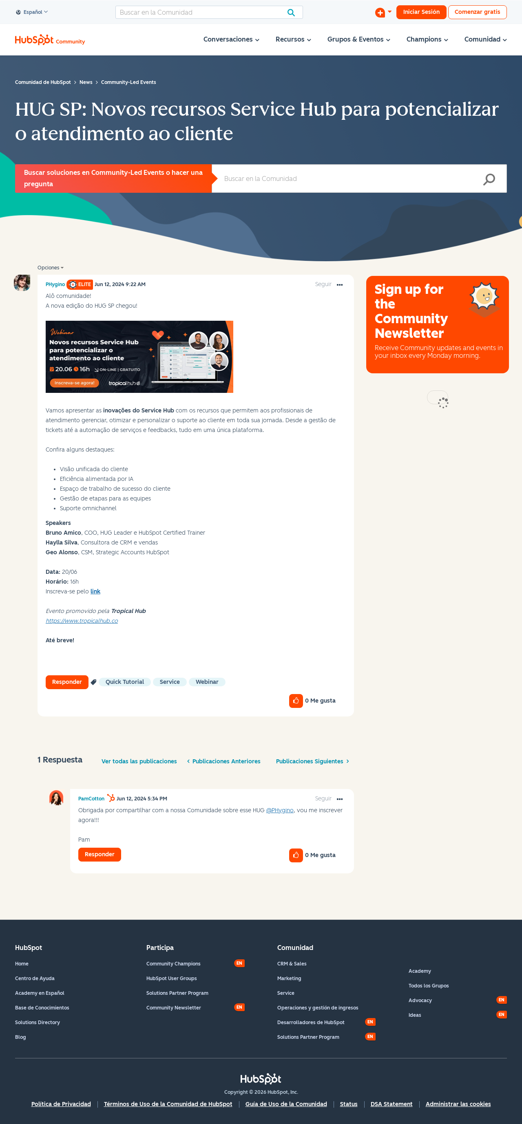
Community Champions (173, 964)
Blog (20, 1037)
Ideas (415, 1015)
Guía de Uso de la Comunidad (286, 1104)
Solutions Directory (37, 1022)
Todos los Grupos (429, 986)
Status (349, 1104)
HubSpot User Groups (171, 978)
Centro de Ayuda (35, 978)
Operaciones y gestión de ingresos (317, 1008)
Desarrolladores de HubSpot (311, 1022)
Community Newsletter (173, 1008)
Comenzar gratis (477, 12)
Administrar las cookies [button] (458, 1104)
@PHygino (280, 810)
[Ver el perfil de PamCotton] (91, 799)
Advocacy (420, 1000)
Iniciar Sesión (421, 12)
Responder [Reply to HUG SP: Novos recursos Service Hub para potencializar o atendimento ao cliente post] (67, 682)
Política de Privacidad (61, 1104)
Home (22, 964)
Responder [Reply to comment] (100, 854)
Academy (420, 971)
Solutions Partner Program (177, 993)
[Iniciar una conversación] (383, 12)
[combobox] (209, 12)
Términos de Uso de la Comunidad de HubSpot (168, 1104)
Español (29, 12)
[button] (139, 357)
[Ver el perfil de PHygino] (55, 284)
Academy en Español (39, 993)
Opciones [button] (48, 268)
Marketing (289, 978)
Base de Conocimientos (42, 1008)
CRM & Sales (292, 964)
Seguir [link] (323, 284)
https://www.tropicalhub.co (82, 620)
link (95, 591)
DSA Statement (392, 1104)
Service (285, 993)
